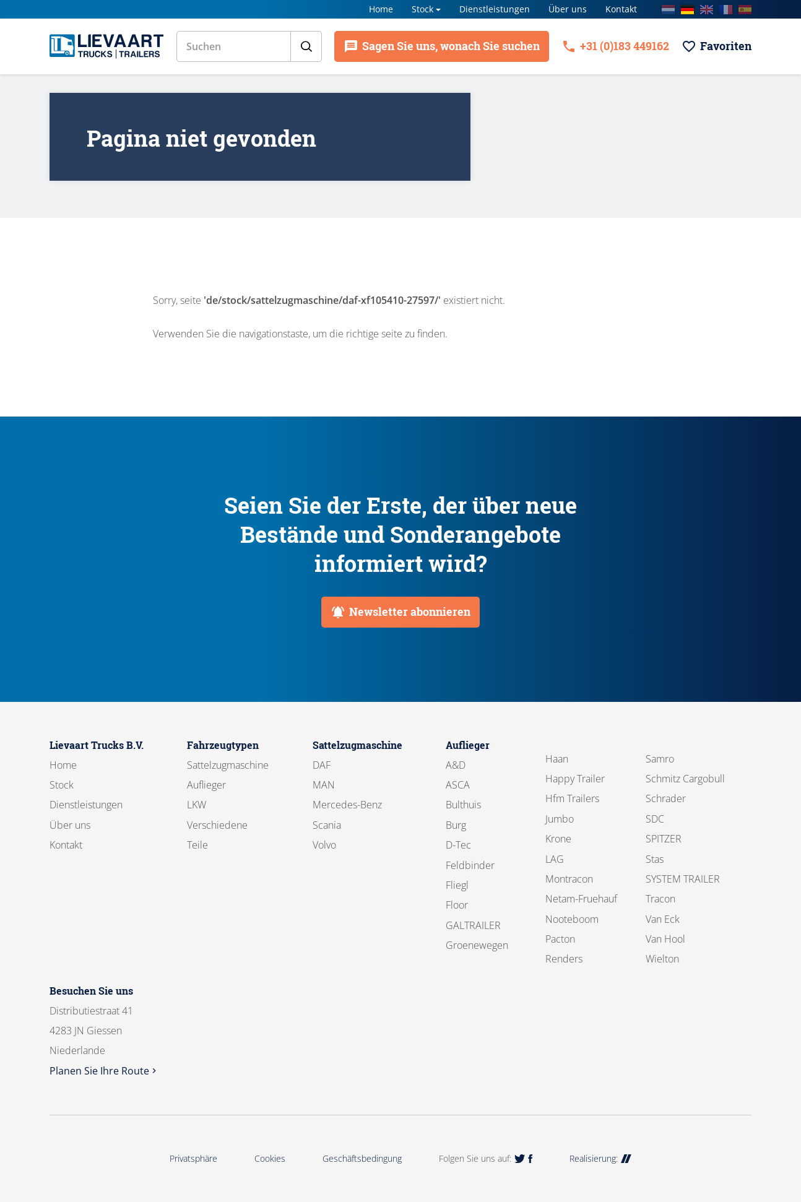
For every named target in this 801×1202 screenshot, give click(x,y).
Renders (563, 959)
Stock (422, 9)
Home (381, 9)
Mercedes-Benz (347, 804)
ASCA (458, 785)
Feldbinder (470, 865)
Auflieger (206, 785)
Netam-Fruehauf (581, 899)
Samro (660, 759)
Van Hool (665, 939)
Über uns (567, 9)
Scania (327, 825)
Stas (655, 859)
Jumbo (559, 819)
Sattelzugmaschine (228, 765)
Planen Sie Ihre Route (104, 1071)
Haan (556, 759)
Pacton (560, 939)
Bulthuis (463, 804)
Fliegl (457, 885)
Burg (456, 825)
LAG (554, 859)
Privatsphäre (193, 1158)
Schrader (666, 798)
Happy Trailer (575, 778)
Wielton (662, 959)
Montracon (569, 879)
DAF (322, 765)
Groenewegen (477, 945)
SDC (655, 819)
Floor (457, 905)
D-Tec (458, 845)
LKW (196, 804)
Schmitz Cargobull (685, 778)
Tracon (660, 899)
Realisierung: (600, 1158)
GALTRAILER (473, 925)
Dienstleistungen (494, 9)
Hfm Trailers (572, 798)
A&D (455, 765)
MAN (324, 785)
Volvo (324, 845)
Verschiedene (217, 825)
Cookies (269, 1158)
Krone (558, 838)
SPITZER (664, 838)
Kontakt (621, 9)
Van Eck (663, 919)
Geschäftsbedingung (362, 1158)
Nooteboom (572, 919)
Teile (197, 845)
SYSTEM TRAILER (683, 879)
